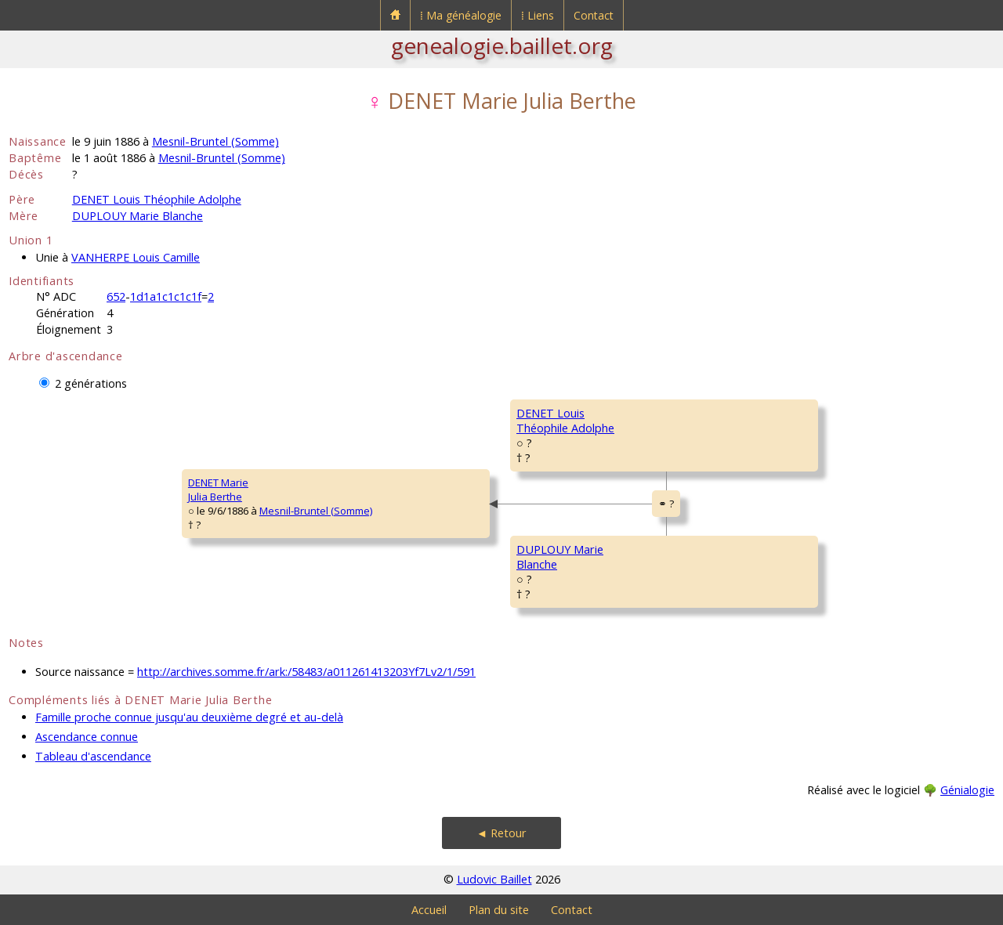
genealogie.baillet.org (502, 45)
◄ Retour (501, 833)
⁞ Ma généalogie (461, 15)
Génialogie (967, 789)
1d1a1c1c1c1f (165, 296)
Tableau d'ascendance (93, 756)
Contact (594, 15)
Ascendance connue (86, 736)
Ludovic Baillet (494, 879)
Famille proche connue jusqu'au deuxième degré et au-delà (189, 717)
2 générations (91, 383)
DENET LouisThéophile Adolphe (565, 420)
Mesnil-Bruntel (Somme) (215, 141)
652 (116, 296)
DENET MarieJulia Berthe (218, 489)
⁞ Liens (537, 15)
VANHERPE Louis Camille (135, 257)
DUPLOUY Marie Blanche (137, 215)
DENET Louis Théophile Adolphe (156, 199)
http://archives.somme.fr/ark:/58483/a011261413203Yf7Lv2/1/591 (306, 671)
